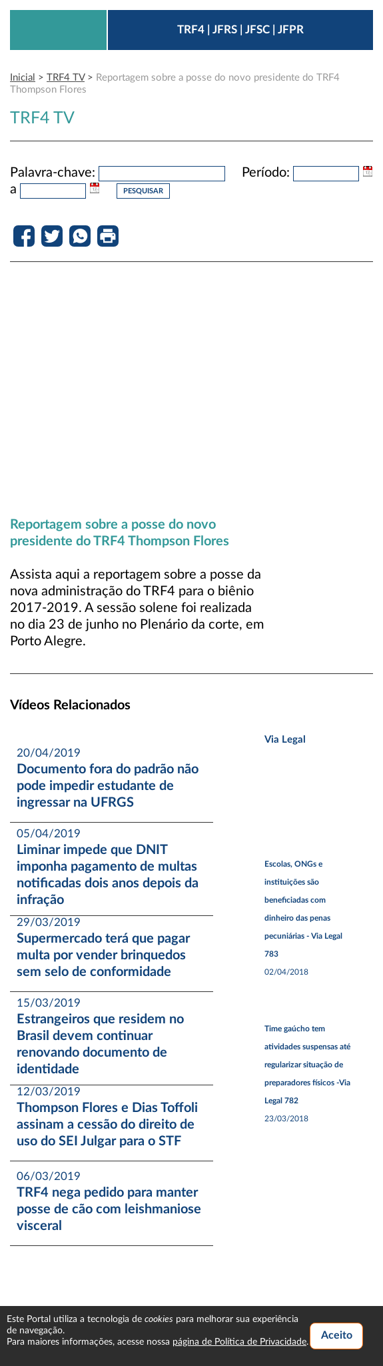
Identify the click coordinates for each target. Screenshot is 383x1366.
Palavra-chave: (52, 172)
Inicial (22, 78)
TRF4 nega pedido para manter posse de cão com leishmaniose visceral (109, 1209)
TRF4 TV (66, 78)
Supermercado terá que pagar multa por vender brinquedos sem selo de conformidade (103, 955)
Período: (266, 172)
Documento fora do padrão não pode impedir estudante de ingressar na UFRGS (107, 786)
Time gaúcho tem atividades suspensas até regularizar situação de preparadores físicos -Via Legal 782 (307, 1065)
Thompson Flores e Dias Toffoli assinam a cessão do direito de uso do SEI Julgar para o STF (107, 1124)
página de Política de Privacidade (239, 1342)
